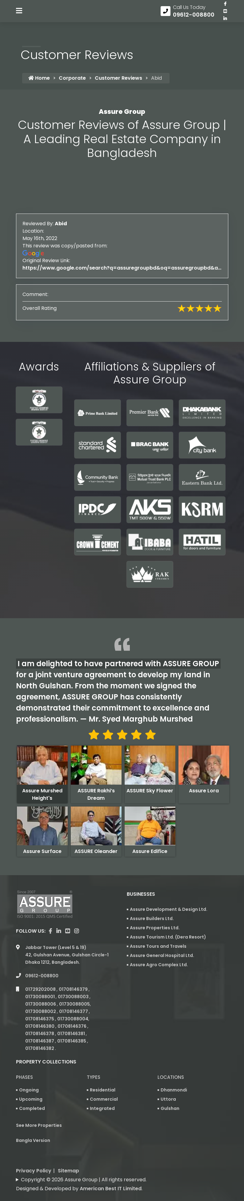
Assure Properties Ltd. (155, 930)
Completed (32, 1091)
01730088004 (72, 1001)
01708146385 (72, 1023)
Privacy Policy (33, 1153)
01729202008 (41, 972)
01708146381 (71, 1016)
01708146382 (40, 1031)
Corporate (72, 80)
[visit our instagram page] (76, 913)
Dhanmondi (174, 1072)
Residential (102, 1072)
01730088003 (74, 979)
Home (39, 80)
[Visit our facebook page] (225, 8)
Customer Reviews (118, 80)
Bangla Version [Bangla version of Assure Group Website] (33, 1123)
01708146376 (72, 1009)
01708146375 (40, 1001)
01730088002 (41, 994)
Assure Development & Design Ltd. (168, 912)
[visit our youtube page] (225, 15)
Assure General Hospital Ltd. (162, 958)
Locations (171, 1059)
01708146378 (40, 1016)
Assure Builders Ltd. (152, 921)
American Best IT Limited (111, 1171)
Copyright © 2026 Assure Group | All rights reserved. (83, 1162)
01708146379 (74, 972)
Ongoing (29, 1072)
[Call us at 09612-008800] (187, 15)
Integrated (102, 1091)
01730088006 (41, 986)
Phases (24, 1059)
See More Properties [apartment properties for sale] (39, 1108)
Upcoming (30, 1082)
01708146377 (74, 994)
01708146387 (40, 1023)
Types (93, 1059)
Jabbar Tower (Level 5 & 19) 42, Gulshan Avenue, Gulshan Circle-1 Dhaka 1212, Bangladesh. (67, 937)
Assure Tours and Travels (158, 949)
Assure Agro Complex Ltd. (159, 967)
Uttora (168, 1082)
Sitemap (68, 1153)
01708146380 (40, 1009)
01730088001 (40, 979)
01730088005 (74, 986)
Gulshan (170, 1091)
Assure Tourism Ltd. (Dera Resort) (168, 940)
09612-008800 (41, 958)
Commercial (104, 1082)
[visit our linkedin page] (225, 22)
